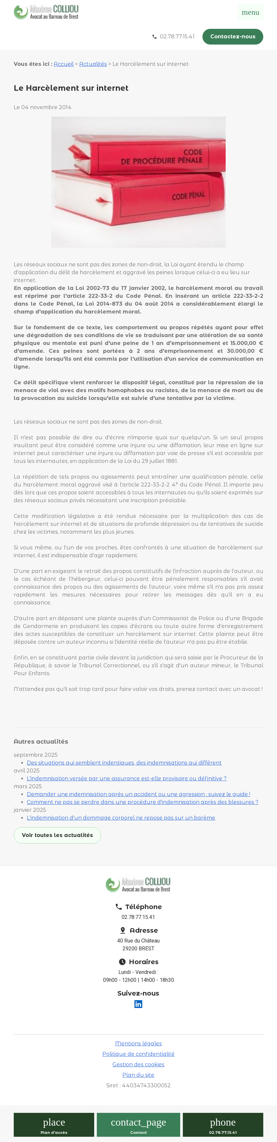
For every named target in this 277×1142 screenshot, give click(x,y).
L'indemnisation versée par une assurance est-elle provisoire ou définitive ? (127, 778)
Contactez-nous (232, 36)
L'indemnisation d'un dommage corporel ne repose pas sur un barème (121, 818)
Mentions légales (138, 1043)
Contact (138, 1132)
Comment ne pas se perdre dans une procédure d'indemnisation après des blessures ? (142, 802)
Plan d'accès (54, 1132)
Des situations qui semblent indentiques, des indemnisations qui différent (124, 763)
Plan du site (138, 1075)
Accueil (64, 64)
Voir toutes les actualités (57, 835)
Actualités (93, 64)
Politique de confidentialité (138, 1054)
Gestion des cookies (138, 1064)
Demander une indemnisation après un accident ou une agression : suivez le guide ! (138, 794)
